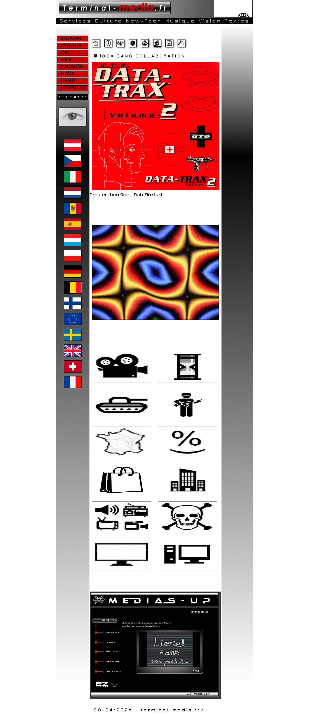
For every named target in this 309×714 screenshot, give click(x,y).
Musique (180, 21)
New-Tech (144, 21)
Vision (210, 21)
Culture (109, 21)
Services (75, 21)
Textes (237, 21)
